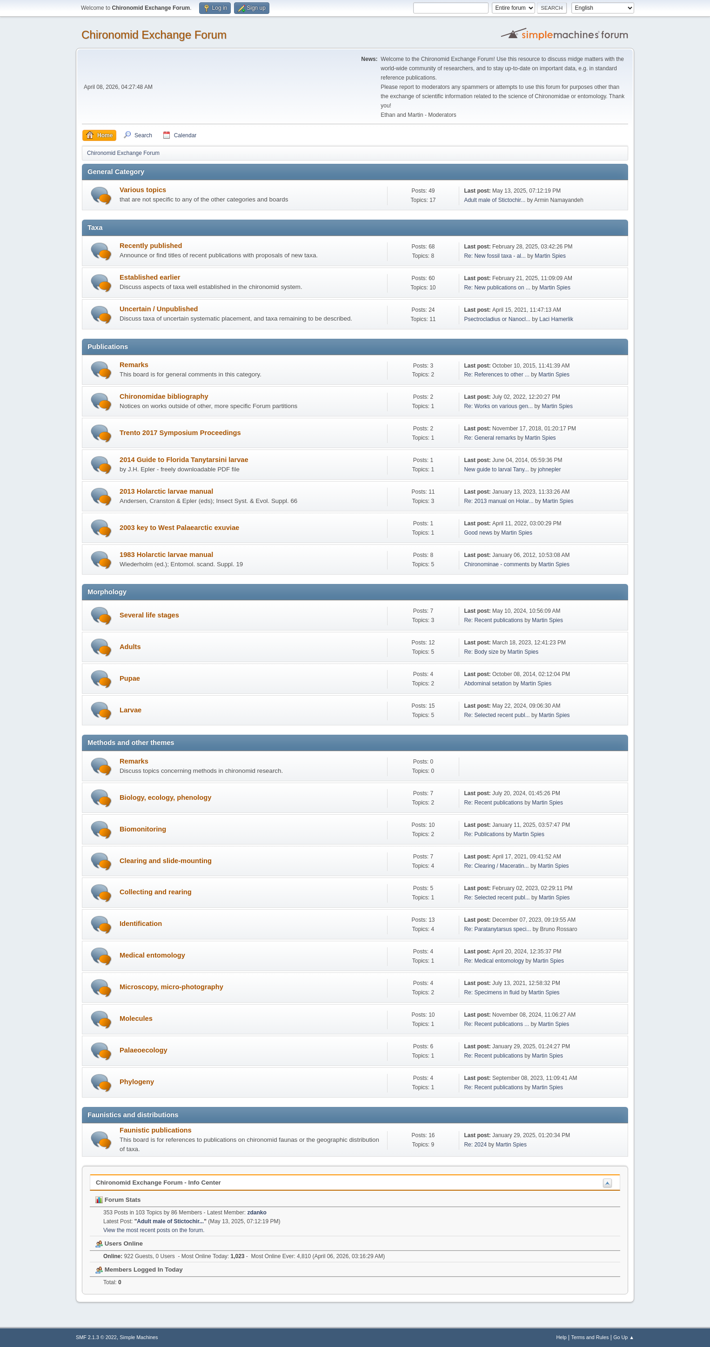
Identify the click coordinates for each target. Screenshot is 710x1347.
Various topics (143, 190)
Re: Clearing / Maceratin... (496, 866)
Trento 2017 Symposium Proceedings (180, 432)
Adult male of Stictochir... (494, 200)
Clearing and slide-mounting (166, 860)
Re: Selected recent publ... (496, 715)
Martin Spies (550, 256)
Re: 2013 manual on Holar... (498, 501)
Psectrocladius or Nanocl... (497, 319)
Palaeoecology (143, 1050)
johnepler (549, 469)
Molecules (136, 1018)
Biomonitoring (143, 829)
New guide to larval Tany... (496, 469)
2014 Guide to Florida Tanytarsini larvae (184, 459)
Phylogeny (137, 1082)
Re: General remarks (490, 438)
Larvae (130, 710)
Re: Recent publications (493, 620)
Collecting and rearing (156, 892)
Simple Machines (139, 1337)
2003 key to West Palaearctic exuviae (179, 527)
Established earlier (150, 277)
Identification (141, 923)
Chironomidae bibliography (164, 396)
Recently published (151, 245)
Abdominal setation (487, 683)
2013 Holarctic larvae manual (166, 491)
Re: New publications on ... (497, 287)
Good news (478, 532)
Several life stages (149, 615)
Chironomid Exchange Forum (154, 34)
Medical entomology (152, 955)
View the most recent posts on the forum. (154, 1230)
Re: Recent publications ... (496, 1024)
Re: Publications (484, 834)
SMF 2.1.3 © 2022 (96, 1337)
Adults (130, 646)
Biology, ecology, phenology (165, 797)
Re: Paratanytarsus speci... (497, 929)
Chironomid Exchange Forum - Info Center (158, 1182)
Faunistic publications (156, 1130)
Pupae (130, 678)
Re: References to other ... (496, 374)
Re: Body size (481, 652)
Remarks (134, 365)
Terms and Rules (590, 1337)
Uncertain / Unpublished (159, 309)
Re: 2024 (475, 1144)
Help (561, 1337)
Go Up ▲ (623, 1337)
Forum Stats (118, 1199)
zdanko (257, 1212)
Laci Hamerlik (556, 319)
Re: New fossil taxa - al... (495, 256)
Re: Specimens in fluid (491, 992)
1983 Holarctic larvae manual (166, 554)
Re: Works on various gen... (498, 406)
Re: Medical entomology (494, 961)
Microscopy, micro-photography (171, 987)
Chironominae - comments (496, 564)
